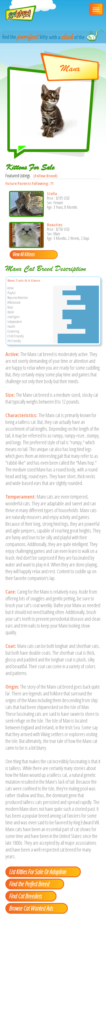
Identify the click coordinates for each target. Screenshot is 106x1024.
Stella (52, 193)
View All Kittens (23, 254)
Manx (70, 68)
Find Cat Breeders (25, 896)
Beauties (54, 224)
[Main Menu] (96, 9)
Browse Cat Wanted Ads (31, 908)
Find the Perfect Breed (29, 883)
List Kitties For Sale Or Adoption (37, 871)
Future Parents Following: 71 (29, 183)
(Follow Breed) (45, 175)
